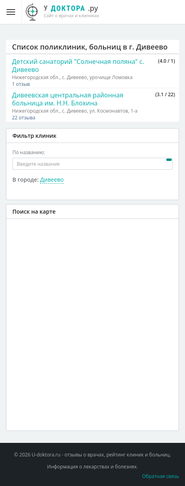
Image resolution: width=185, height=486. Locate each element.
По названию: (28, 152)
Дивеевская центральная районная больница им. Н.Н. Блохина (67, 99)
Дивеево (52, 179)
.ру (67, 10)
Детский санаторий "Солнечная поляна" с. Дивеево (78, 65)
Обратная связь (160, 476)
